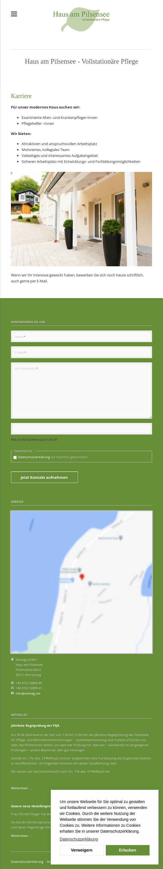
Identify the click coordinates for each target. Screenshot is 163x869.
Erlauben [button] (127, 850)
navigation (14, 13)
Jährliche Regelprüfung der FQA (35, 725)
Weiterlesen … (21, 788)
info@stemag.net (28, 693)
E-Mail (20, 352)
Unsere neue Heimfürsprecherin (36, 806)
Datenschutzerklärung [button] (79, 839)
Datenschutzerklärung (34, 457)
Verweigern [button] (82, 850)
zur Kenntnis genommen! (53, 457)
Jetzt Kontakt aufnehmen (44, 477)
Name (20, 336)
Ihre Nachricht (26, 368)
